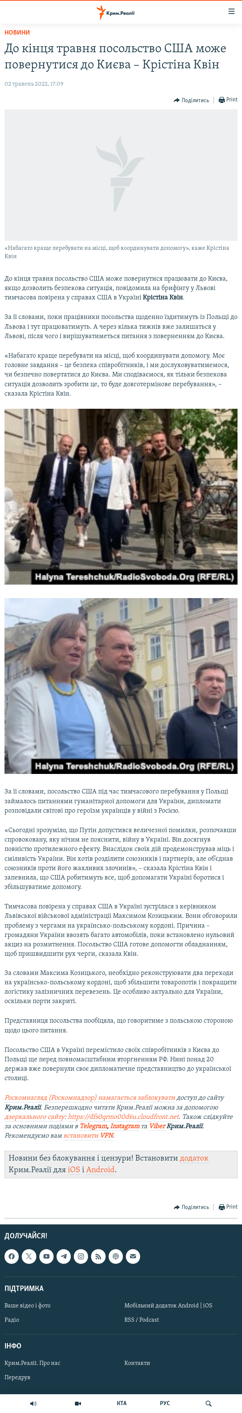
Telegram (93, 1126)
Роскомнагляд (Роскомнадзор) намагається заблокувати (89, 1098)
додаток (194, 1158)
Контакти (137, 1363)
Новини (17, 32)
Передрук (17, 1378)
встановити (88, 1135)
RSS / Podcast (141, 1320)
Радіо (11, 1320)
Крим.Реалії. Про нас (32, 1363)
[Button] (191, 100)
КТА (122, 1404)
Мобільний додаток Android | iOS (168, 1306)
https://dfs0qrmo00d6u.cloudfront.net (123, 1117)
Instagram (124, 1126)
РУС (165, 1404)
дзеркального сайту (34, 1117)
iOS (74, 1170)
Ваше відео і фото (27, 1306)
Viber (157, 1126)
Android (100, 1170)
